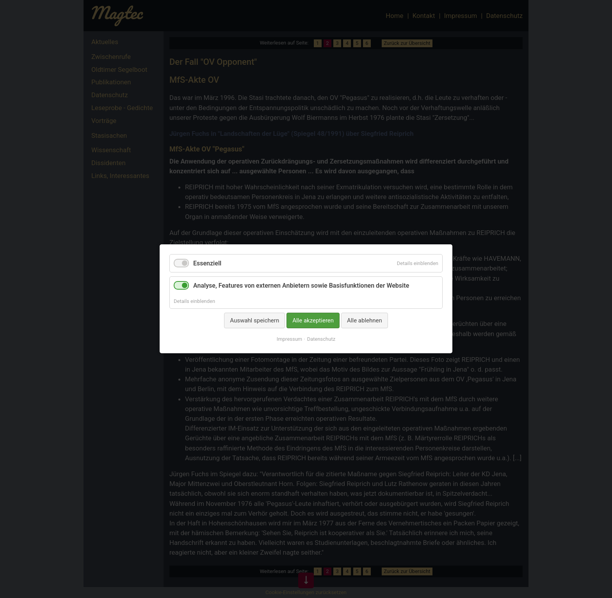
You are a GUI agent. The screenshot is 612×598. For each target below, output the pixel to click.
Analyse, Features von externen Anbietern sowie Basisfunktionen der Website (301, 286)
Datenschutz (321, 339)
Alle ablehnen (364, 320)
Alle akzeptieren (313, 320)
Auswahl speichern (254, 320)
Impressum (289, 339)
